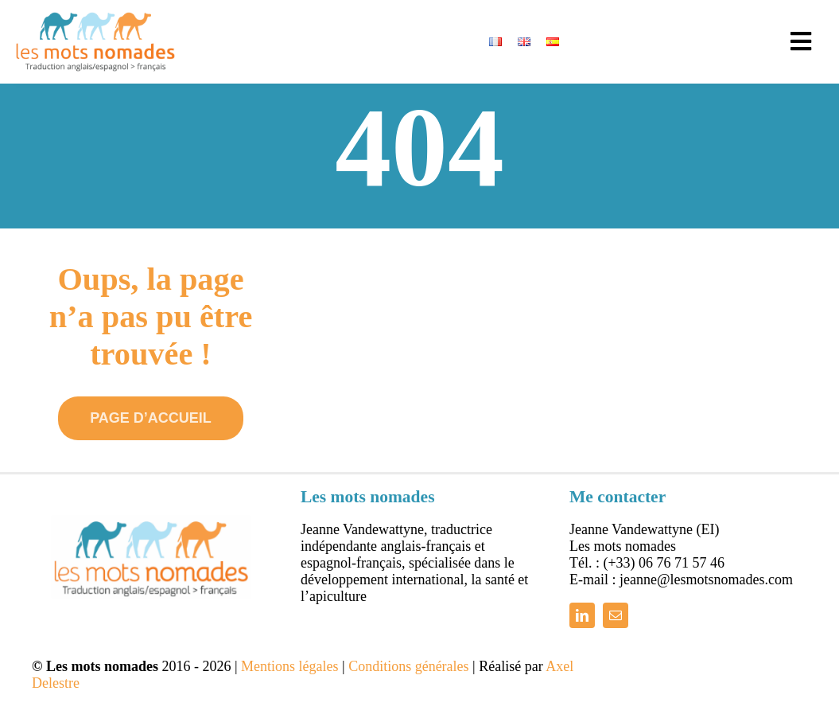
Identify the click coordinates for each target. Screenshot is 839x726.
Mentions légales (289, 658)
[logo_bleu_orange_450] (95, 19)
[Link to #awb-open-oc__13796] (800, 41)
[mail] (615, 606)
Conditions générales (408, 658)
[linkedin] (582, 606)
